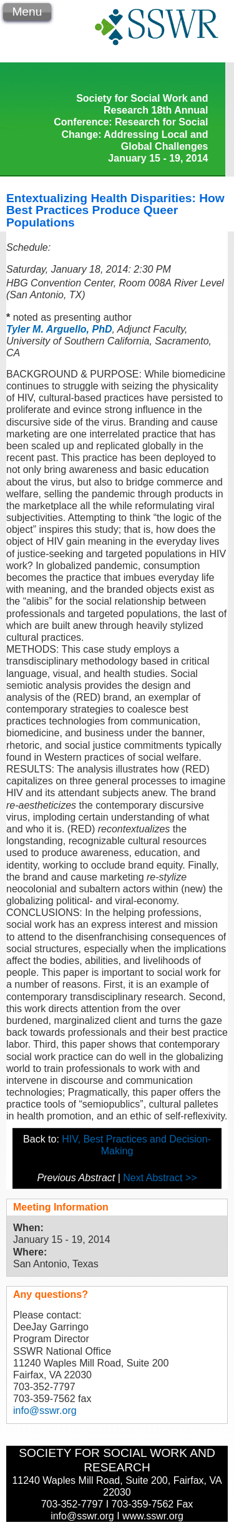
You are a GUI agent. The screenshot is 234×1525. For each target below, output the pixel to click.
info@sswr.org (45, 1410)
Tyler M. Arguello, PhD (59, 329)
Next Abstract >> (160, 1177)
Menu (27, 11)
